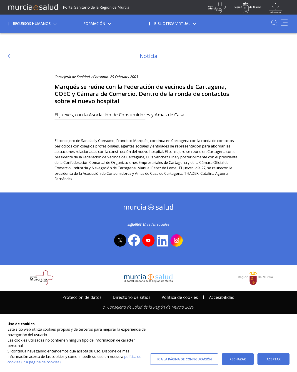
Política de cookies (180, 297)
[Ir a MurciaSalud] (32, 6)
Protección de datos (82, 297)
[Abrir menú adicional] (284, 23)
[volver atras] (10, 56)
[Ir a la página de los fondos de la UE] (275, 7)
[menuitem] (42, 23)
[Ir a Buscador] (274, 23)
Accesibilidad (222, 297)
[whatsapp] (75, 126)
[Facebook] (66, 126)
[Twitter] (58, 126)
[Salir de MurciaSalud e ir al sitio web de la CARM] (255, 277)
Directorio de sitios (131, 297)
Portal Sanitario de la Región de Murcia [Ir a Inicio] (96, 7)
